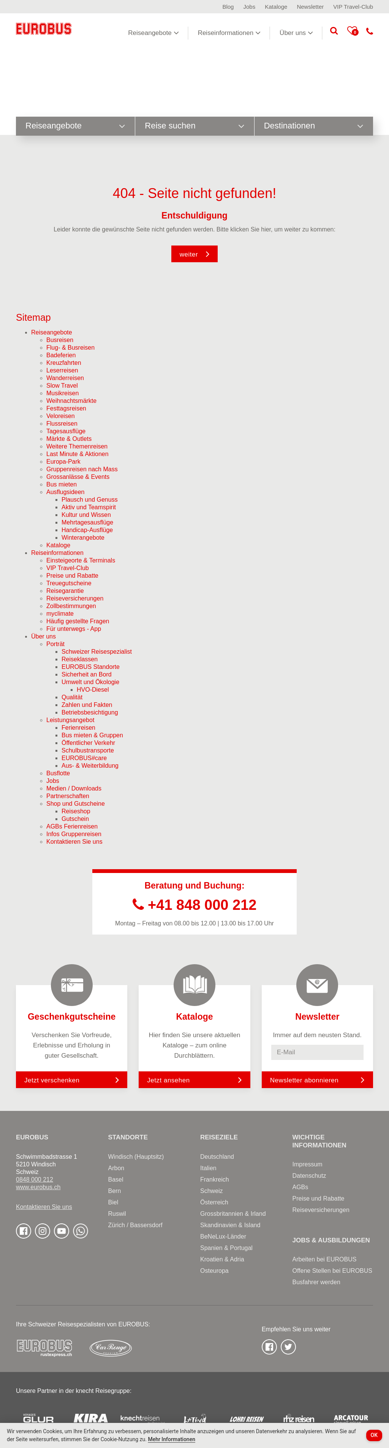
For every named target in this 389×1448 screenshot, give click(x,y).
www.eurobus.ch (38, 1187)
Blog (228, 6)
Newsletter (310, 6)
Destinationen (314, 126)
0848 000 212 (34, 1179)
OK (374, 1435)
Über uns (296, 33)
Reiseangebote (153, 33)
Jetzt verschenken (71, 1080)
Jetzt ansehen (194, 1080)
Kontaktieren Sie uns (44, 1207)
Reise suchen (194, 126)
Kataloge (276, 6)
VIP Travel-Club (353, 6)
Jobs (249, 6)
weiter (189, 254)
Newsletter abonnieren (304, 1080)
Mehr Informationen (171, 1439)
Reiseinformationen (229, 33)
